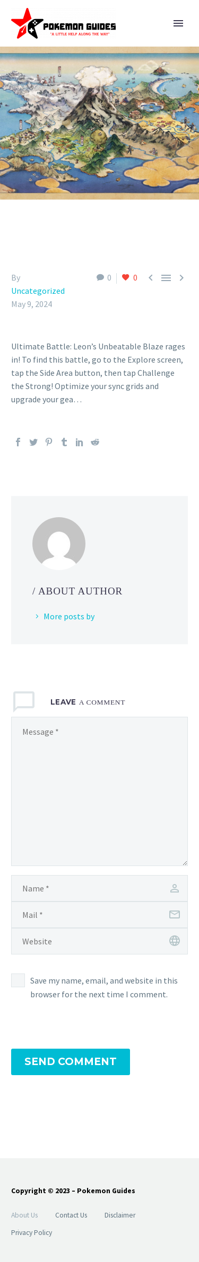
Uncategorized (38, 290)
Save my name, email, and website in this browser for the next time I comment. (104, 987)
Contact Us (71, 1215)
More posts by (69, 616)
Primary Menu (178, 23)
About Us (24, 1215)
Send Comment (70, 1062)
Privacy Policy (31, 1232)
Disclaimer (120, 1215)
